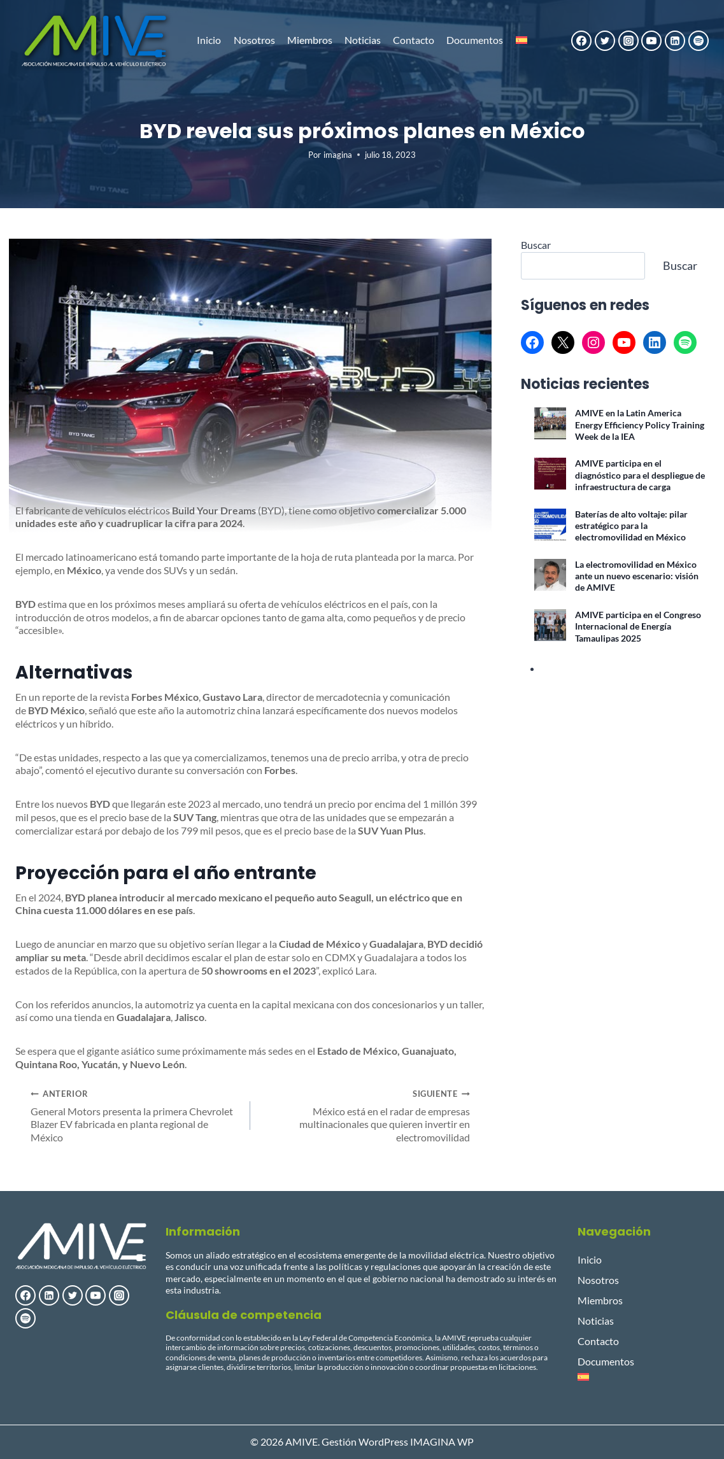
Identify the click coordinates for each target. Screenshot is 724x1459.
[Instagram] (628, 41)
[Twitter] (605, 41)
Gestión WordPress (365, 1441)
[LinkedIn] (675, 41)
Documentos (474, 40)
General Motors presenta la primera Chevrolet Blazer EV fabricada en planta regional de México (135, 1115)
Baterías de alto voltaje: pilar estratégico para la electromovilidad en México (631, 526)
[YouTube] (651, 41)
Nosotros (254, 40)
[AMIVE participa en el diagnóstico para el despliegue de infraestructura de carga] (550, 474)
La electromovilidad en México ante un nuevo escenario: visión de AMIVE (637, 577)
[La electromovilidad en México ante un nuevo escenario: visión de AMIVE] (550, 575)
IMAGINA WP (442, 1441)
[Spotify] (698, 41)
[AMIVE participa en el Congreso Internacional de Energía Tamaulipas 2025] (550, 626)
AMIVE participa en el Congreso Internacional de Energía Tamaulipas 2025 (638, 627)
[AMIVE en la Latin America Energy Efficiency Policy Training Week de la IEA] (550, 424)
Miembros (309, 40)
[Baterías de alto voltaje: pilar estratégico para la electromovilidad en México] (550, 525)
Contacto (413, 40)
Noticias (362, 40)
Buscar (536, 245)
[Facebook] (581, 41)
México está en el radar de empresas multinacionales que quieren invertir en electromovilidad (365, 1115)
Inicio (209, 40)
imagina (337, 155)
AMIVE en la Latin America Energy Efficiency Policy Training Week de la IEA (639, 425)
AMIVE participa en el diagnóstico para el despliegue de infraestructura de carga (640, 475)
